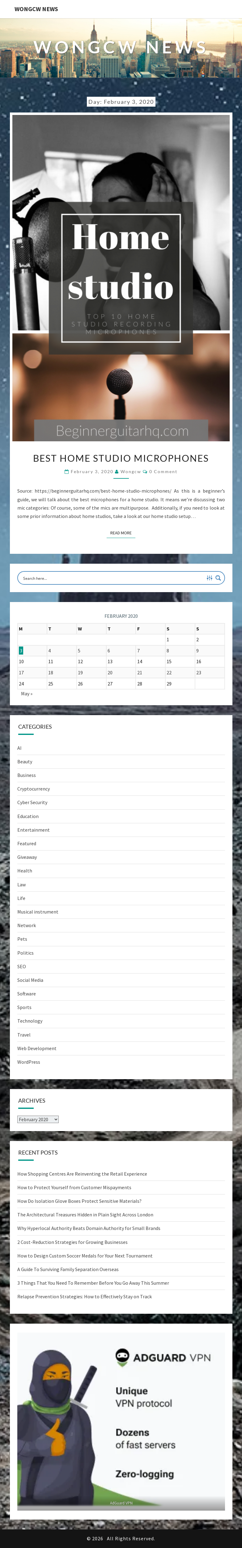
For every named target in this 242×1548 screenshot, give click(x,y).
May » (26, 693)
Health (24, 870)
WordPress (28, 1062)
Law (21, 884)
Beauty (24, 761)
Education (28, 816)
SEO (21, 966)
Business (26, 775)
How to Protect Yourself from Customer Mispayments (74, 1187)
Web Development (37, 1048)
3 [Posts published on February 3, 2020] (21, 650)
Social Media (30, 980)
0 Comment (163, 471)
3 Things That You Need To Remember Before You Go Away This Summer (93, 1283)
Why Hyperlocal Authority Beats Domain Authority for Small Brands (88, 1228)
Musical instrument (37, 912)
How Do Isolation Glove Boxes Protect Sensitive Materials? (79, 1201)
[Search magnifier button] (218, 578)
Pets (22, 939)
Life (21, 898)
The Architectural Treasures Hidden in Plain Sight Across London (85, 1214)
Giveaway (27, 857)
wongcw (131, 471)
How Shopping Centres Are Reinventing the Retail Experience (82, 1174)
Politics (25, 953)
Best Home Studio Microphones (121, 458)
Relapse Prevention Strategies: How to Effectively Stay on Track (84, 1296)
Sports (24, 1007)
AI (19, 748)
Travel (24, 1035)
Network (26, 925)
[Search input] (112, 578)
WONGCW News (36, 9)
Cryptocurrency (33, 789)
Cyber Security (32, 802)
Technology (29, 1021)
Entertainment (33, 830)
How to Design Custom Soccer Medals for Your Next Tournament (85, 1256)
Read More (122, 532)
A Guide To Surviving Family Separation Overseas (68, 1269)
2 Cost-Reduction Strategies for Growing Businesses (72, 1242)
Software (26, 993)
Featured (26, 843)
